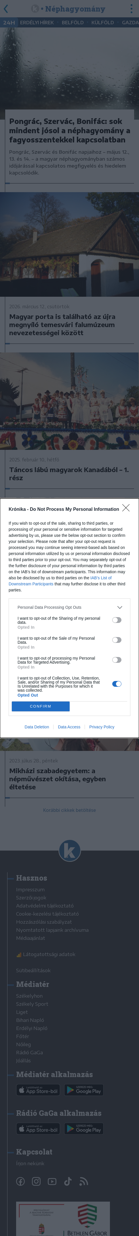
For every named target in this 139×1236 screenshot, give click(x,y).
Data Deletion (37, 727)
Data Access (69, 727)
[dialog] (69, 618)
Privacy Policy (101, 727)
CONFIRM (41, 706)
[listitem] (69, 607)
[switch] (116, 620)
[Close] (127, 509)
